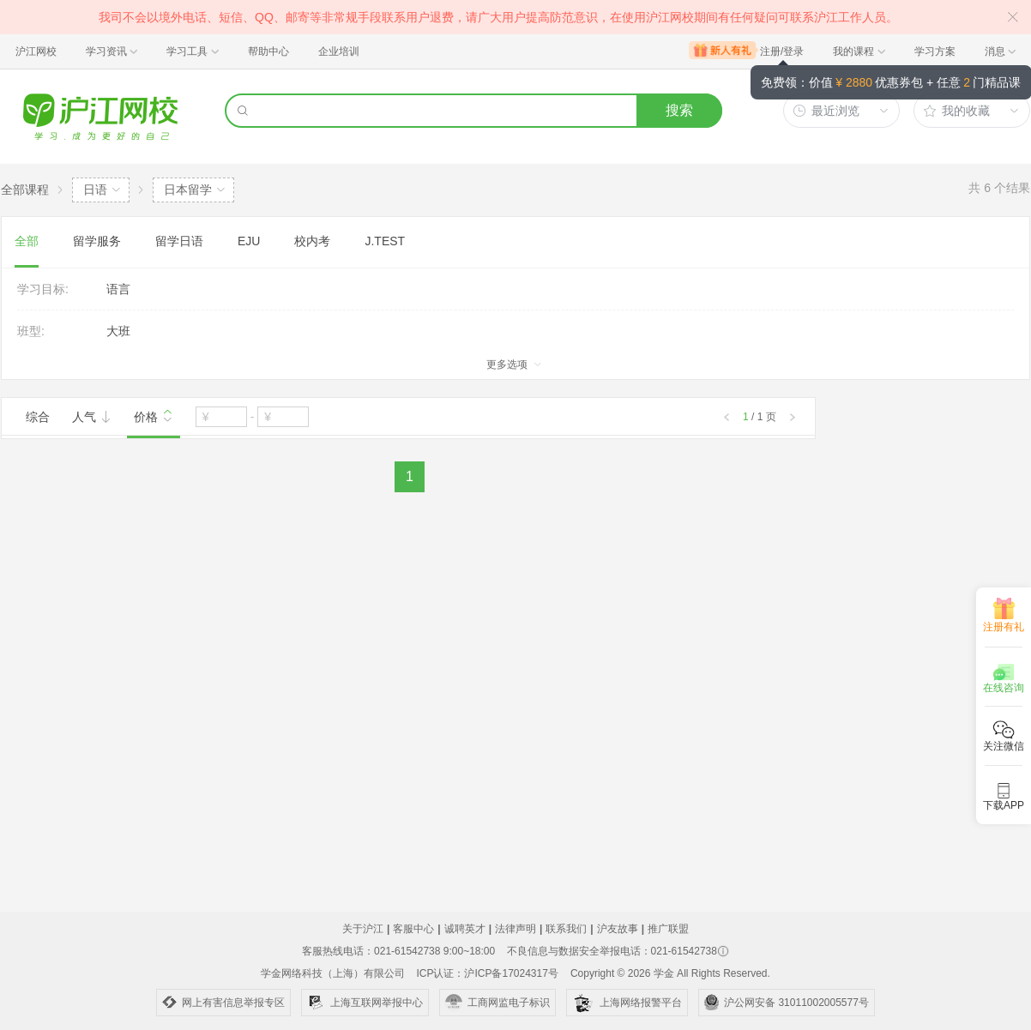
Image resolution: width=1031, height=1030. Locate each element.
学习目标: (43, 289)
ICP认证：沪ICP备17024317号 (487, 973)
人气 (92, 417)
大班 (118, 331)
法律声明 (515, 929)
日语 (95, 189)
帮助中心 (268, 51)
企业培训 (338, 51)
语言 (118, 289)
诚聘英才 (464, 929)
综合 (38, 417)
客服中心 (413, 929)
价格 (153, 415)
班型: (31, 331)
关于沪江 (362, 929)
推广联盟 (668, 929)
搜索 (679, 110)
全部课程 (25, 189)
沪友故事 (617, 929)
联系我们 (566, 929)
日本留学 (188, 189)
